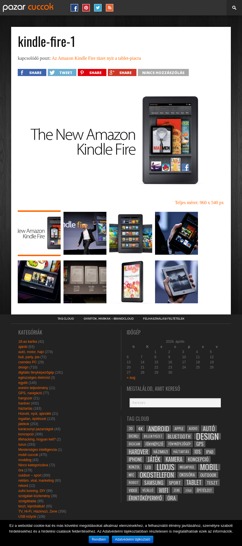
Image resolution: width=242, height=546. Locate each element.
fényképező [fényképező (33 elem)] (154, 444)
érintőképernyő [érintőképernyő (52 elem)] (145, 498)
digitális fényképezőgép (36, 372)
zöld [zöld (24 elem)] (188, 490)
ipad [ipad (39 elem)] (209, 452)
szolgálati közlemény (34, 496)
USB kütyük (27, 517)
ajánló (22, 347)
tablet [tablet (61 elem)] (193, 482)
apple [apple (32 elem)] (178, 428)
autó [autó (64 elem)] (209, 428)
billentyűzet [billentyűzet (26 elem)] (153, 436)
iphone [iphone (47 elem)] (135, 459)
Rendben (99, 539)
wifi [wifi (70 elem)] (163, 490)
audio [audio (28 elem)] (193, 428)
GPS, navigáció (30, 393)
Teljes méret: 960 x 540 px (199, 202)
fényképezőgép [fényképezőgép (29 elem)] (179, 444)
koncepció (26, 434)
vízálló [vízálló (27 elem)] (147, 490)
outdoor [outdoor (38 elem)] (208, 475)
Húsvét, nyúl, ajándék (34, 414)
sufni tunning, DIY (31, 491)
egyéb (23, 383)
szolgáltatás (27, 501)
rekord (23, 486)
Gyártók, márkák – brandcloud (109, 318)
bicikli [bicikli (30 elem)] (133, 436)
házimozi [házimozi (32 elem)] (161, 452)
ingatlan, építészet (32, 419)
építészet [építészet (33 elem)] (204, 490)
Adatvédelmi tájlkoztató (132, 539)
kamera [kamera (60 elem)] (174, 459)
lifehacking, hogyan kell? (37, 439)
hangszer (25, 398)
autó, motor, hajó (31, 352)
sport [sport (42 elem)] (175, 482)
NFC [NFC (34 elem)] (131, 475)
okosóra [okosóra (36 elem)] (187, 475)
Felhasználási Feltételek (164, 318)
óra (20, 470)
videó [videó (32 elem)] (133, 490)
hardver (24, 403)
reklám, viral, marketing (36, 481)
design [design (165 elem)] (207, 436)
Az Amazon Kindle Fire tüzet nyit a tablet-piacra (96, 58)
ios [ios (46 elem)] (198, 452)
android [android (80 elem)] (158, 428)
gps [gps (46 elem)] (199, 444)
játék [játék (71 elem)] (154, 459)
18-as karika (27, 342)
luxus (22, 445)
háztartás (25, 408)
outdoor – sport (29, 475)
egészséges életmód (34, 378)
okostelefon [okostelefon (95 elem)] (157, 475)
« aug (131, 378)
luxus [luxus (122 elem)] (165, 467)
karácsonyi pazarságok (35, 429)
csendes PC (27, 362)
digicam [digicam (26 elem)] (134, 443)
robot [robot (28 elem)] (134, 482)
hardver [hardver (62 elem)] (138, 452)
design (23, 367)
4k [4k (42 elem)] (140, 428)
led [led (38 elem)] (148, 467)
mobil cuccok (28, 455)
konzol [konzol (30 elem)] (134, 467)
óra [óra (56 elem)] (171, 498)
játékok (23, 424)
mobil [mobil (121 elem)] (209, 467)
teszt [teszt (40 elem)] (212, 482)
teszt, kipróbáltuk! (31, 506)
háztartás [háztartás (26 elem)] (181, 451)
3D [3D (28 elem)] (131, 428)
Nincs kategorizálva (33, 465)
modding (24, 460)
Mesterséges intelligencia (37, 450)
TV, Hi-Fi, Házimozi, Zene (37, 511)
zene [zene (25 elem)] (177, 490)
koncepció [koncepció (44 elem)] (198, 459)
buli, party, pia (28, 357)
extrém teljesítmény (33, 388)
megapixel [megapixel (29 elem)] (187, 467)
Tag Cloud (65, 318)
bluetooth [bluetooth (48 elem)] (179, 436)
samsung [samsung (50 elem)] (153, 482)
